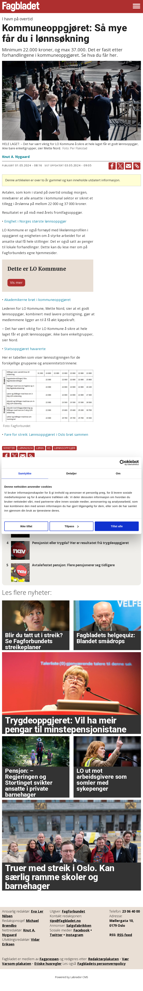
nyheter (9, 456)
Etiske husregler (48, 972)
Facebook (81, 938)
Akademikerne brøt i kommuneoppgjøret (37, 308)
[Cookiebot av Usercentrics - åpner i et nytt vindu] (122, 462)
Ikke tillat (26, 526)
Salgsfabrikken (78, 933)
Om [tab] (118, 473)
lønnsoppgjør (64, 456)
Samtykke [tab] (24, 473)
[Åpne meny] (136, 7)
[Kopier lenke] (136, 166)
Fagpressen (49, 967)
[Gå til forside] (20, 6)
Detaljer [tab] (71, 473)
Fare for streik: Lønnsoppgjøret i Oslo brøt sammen (46, 443)
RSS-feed (124, 943)
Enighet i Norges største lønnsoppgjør (35, 221)
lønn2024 (25, 456)
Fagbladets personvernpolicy (101, 972)
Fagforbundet (73, 919)
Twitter (56, 943)
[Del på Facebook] (112, 166)
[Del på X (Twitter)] (120, 166)
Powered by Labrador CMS (71, 985)
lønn (40, 456)
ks (49, 456)
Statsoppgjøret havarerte (25, 357)
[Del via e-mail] (128, 166)
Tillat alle (117, 526)
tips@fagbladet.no (65, 929)
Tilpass (72, 526)
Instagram (74, 943)
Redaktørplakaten (103, 967)
